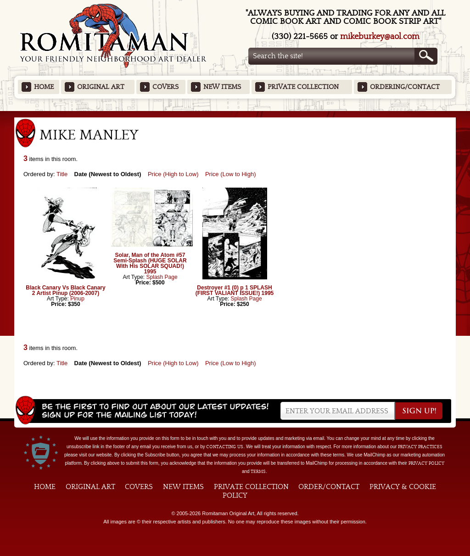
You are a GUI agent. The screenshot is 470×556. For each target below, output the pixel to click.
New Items (222, 87)
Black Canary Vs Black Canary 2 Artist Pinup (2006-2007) (65, 290)
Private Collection (303, 87)
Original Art (100, 87)
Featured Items (235, 114)
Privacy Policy (426, 463)
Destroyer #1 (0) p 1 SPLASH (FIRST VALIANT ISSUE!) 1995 (235, 290)
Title (61, 174)
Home (44, 87)
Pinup (77, 298)
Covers (165, 87)
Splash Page (162, 277)
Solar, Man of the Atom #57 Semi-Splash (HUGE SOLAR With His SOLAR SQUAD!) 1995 (149, 263)
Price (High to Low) (173, 174)
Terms (258, 471)
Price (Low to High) (230, 174)
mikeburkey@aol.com (380, 36)
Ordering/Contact (405, 87)
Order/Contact (328, 487)
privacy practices (420, 447)
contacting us (224, 447)
